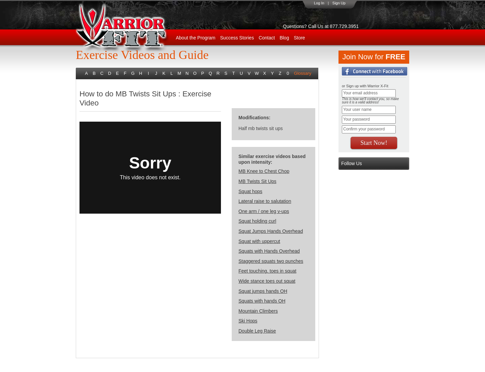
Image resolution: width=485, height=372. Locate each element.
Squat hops (250, 191)
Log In (319, 3)
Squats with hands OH (261, 301)
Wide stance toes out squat (266, 281)
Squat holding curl (257, 221)
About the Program (196, 37)
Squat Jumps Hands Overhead (270, 231)
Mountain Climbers (258, 311)
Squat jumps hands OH (262, 291)
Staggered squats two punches (270, 261)
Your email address (360, 93)
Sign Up (339, 3)
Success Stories (237, 37)
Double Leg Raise (257, 331)
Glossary (302, 73)
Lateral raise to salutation (264, 201)
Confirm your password (364, 129)
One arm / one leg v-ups (263, 211)
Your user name (357, 109)
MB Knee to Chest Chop (263, 171)
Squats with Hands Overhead (269, 251)
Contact (267, 37)
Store (299, 37)
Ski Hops (247, 320)
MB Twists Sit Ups (257, 181)
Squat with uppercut (259, 241)
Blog (284, 37)
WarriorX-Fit (130, 27)
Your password (356, 119)
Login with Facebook (374, 71)
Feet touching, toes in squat (267, 271)
